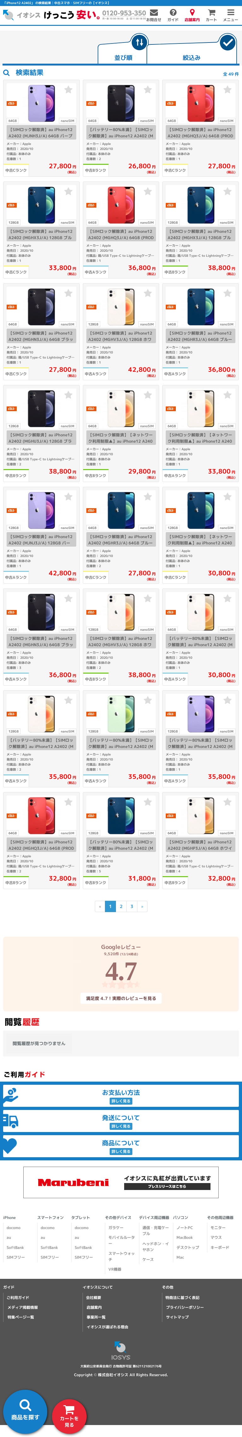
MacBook (184, 1237)
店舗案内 (94, 1307)
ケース (148, 1259)
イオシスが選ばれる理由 (107, 1327)
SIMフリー (16, 1257)
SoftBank (15, 1247)
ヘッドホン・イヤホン (155, 1246)
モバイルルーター (121, 1240)
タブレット (80, 1217)
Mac (180, 1257)
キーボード (219, 1247)
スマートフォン (50, 1217)
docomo (13, 1227)
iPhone (9, 1217)
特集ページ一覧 (21, 1317)
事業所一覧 (96, 1317)
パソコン (180, 1217)
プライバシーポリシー (185, 1307)
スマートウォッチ (121, 1256)
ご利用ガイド (18, 1297)
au (9, 1237)
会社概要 (93, 1297)
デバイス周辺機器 (154, 1217)
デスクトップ (187, 1247)
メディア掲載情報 (23, 1307)
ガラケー (116, 1227)
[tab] (123, 49)
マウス (216, 1237)
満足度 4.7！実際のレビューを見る (121, 998)
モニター (218, 1227)
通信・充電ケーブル (155, 1230)
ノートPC (184, 1227)
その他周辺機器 (220, 1217)
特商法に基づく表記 (182, 1297)
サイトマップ (177, 1317)
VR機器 (114, 1269)
